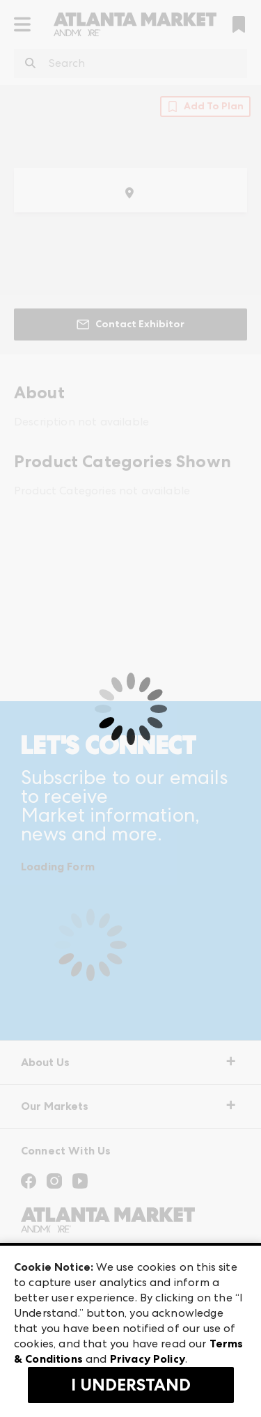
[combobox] (130, 63)
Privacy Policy (147, 1358)
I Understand (131, 1385)
